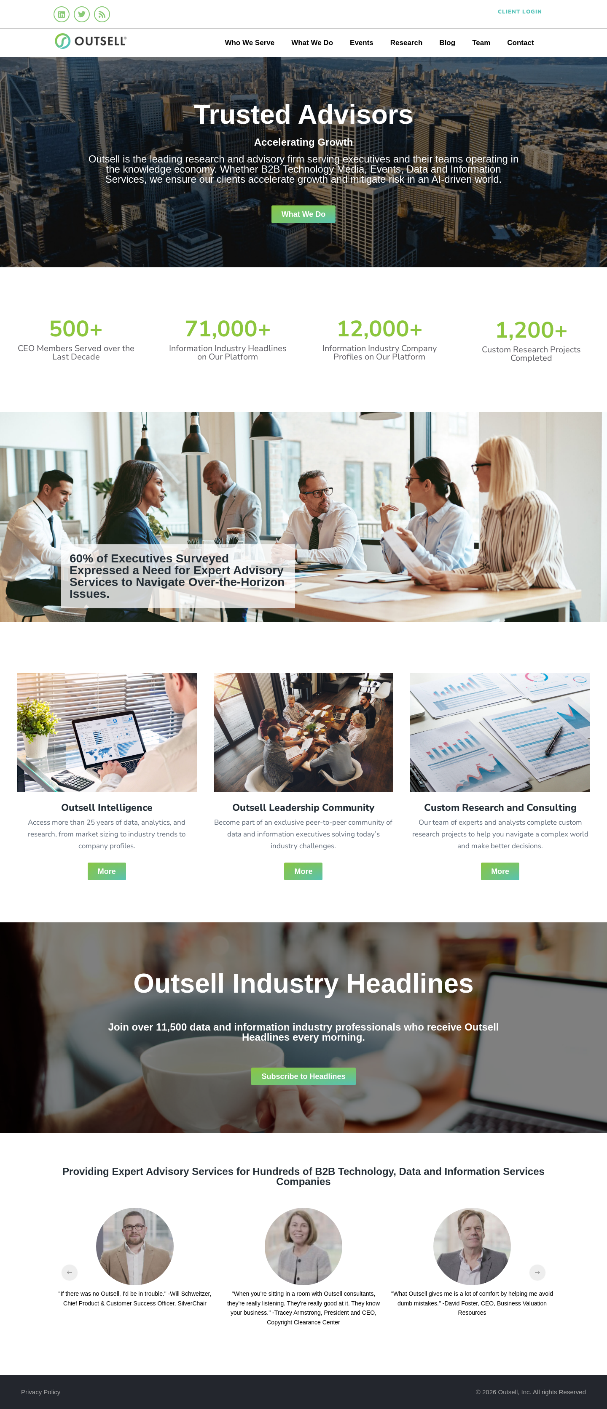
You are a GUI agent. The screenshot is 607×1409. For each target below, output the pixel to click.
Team (481, 43)
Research (406, 43)
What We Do (312, 43)
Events (361, 43)
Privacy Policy (40, 1392)
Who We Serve (249, 43)
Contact (520, 43)
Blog (447, 43)
